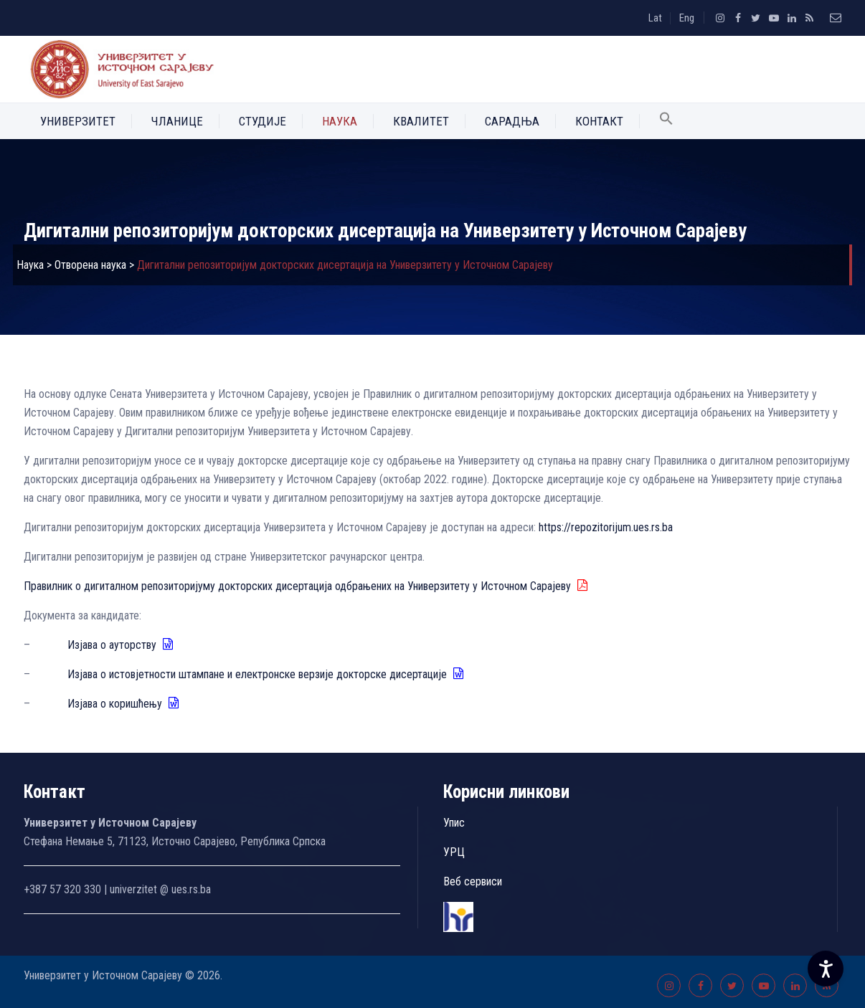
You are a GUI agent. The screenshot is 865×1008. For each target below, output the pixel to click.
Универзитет (77, 121)
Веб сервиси (472, 881)
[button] (666, 121)
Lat (655, 17)
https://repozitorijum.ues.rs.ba (606, 527)
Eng (686, 17)
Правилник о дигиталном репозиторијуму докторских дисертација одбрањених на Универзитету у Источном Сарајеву (306, 586)
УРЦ (454, 852)
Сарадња (512, 121)
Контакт (599, 121)
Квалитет (421, 121)
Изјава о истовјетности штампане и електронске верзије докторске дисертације (266, 674)
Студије (262, 121)
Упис (454, 822)
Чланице (177, 121)
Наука (339, 121)
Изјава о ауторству (120, 645)
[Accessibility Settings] (825, 968)
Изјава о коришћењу (123, 703)
